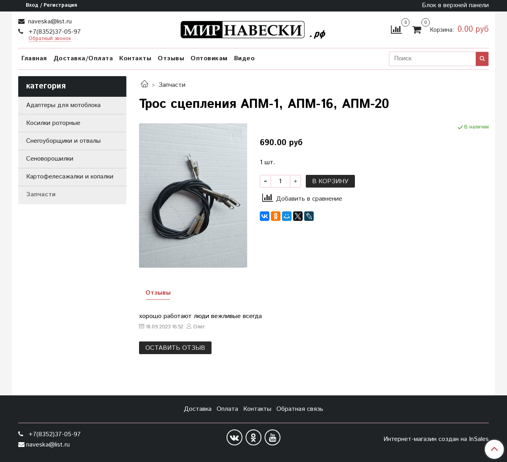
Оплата (227, 409)
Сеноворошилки (49, 158)
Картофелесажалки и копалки (69, 176)
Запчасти (171, 85)
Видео (244, 58)
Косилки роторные (53, 123)
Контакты (135, 58)
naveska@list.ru (49, 21)
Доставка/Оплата (83, 58)
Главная (34, 58)
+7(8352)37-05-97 (54, 31)
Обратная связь (299, 409)
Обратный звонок (50, 39)
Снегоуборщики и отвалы (63, 141)
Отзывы (171, 58)
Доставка (198, 409)
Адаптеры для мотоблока (63, 105)
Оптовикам (209, 58)
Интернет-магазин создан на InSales (436, 439)
